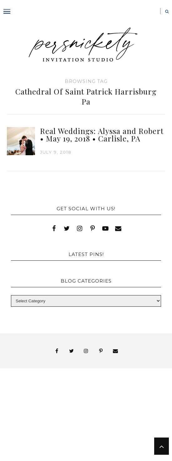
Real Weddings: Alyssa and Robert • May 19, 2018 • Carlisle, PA (102, 134)
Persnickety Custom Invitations (66, 441)
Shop (121, 409)
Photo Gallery (53, 409)
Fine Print (92, 403)
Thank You (124, 414)
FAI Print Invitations (37, 403)
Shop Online (41, 452)
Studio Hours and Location (109, 446)
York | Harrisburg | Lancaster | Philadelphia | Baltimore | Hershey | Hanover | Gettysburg (80, 428)
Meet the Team (110, 435)
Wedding (80, 420)
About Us (48, 392)
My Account (136, 403)
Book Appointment (98, 397)
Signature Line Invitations (59, 414)
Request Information (109, 452)
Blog (48, 397)
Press (94, 409)
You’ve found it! (53, 435)
